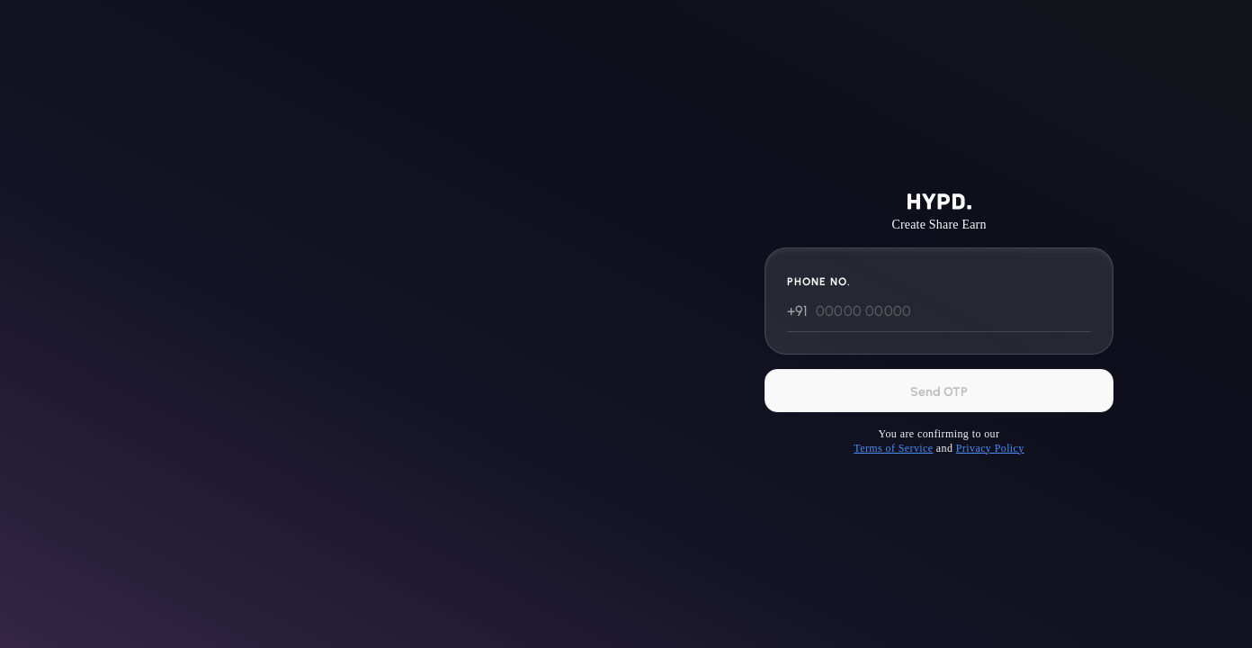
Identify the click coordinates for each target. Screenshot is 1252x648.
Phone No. (819, 281)
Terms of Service (893, 448)
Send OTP (939, 392)
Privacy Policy (990, 448)
